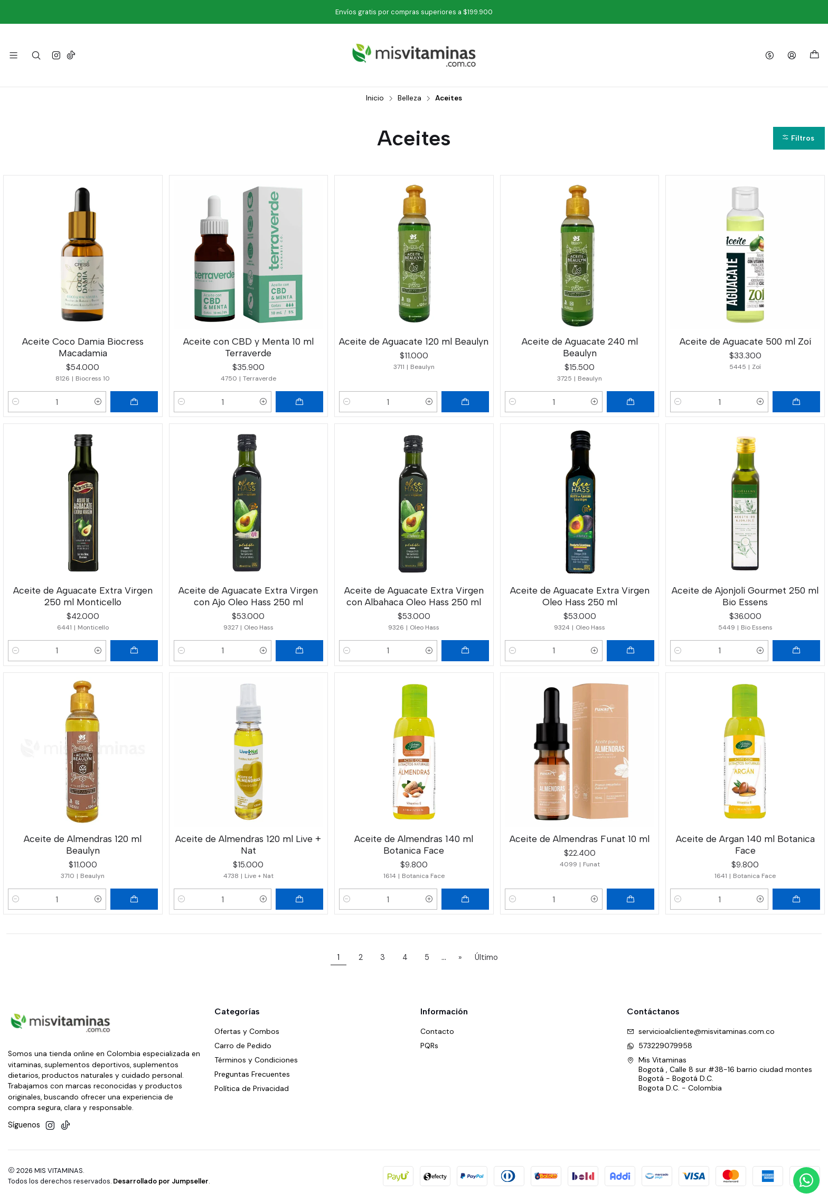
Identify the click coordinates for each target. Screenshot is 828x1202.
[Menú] (13, 55)
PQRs (429, 1045)
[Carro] (814, 55)
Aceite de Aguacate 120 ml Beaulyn (413, 341)
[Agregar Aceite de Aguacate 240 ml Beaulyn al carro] (630, 401)
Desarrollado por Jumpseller (161, 1181)
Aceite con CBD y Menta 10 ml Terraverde (248, 347)
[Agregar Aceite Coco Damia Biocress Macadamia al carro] (134, 401)
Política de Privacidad (251, 1088)
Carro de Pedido (242, 1045)
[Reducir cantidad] (15, 402)
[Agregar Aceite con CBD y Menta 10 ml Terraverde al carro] (299, 401)
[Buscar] (36, 55)
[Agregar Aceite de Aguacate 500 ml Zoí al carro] (796, 401)
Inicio (375, 98)
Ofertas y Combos (246, 1031)
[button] (799, 138)
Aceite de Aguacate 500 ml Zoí (745, 341)
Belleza (409, 98)
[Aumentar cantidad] (98, 402)
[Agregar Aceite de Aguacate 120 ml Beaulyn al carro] (465, 401)
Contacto (437, 1031)
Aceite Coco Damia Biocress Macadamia (83, 347)
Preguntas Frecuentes (252, 1074)
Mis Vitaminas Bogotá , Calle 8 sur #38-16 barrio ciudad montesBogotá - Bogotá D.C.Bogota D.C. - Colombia (719, 1074)
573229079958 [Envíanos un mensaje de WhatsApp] (659, 1045)
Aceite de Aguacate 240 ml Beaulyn (580, 347)
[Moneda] (770, 55)
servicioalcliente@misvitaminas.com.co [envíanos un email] (701, 1031)
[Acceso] (792, 55)
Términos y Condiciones (256, 1060)
